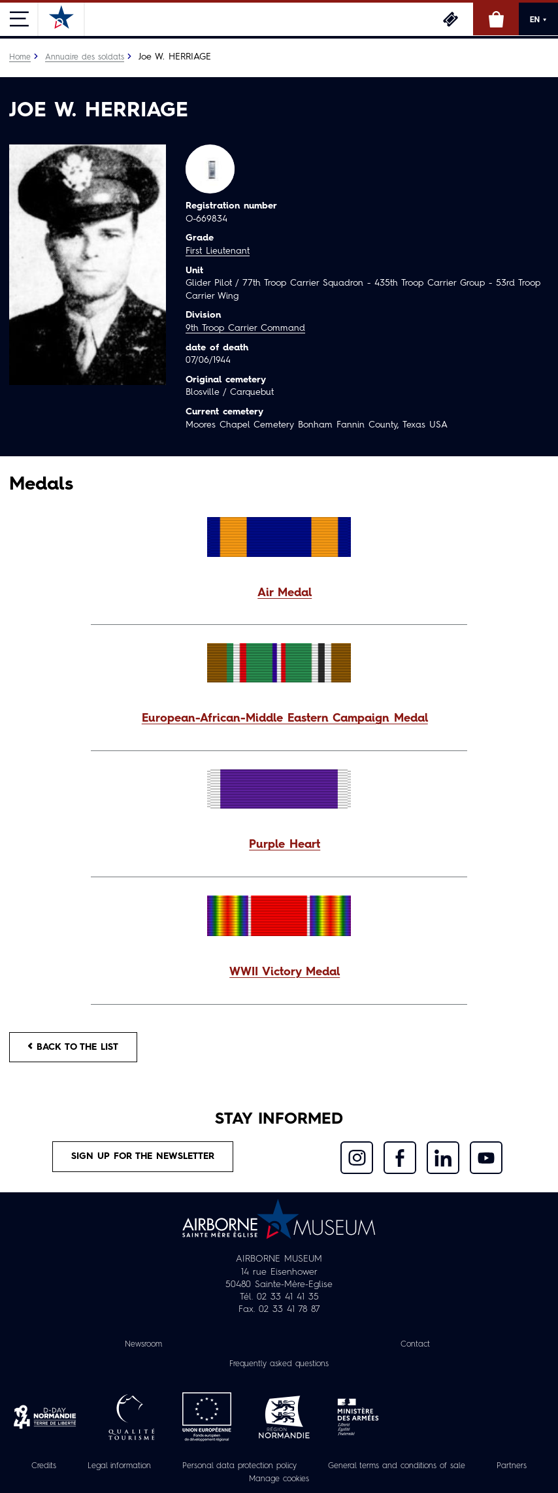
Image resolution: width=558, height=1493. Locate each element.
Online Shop (496, 19)
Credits (43, 1466)
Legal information (119, 1466)
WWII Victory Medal (284, 972)
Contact (415, 1345)
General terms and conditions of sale (396, 1466)
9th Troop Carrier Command (245, 328)
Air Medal (284, 593)
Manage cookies (279, 1479)
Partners (512, 1466)
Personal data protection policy (239, 1466)
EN (539, 19)
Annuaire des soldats (84, 57)
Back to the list (73, 1047)
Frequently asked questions (279, 1364)
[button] (279, 594)
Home (20, 57)
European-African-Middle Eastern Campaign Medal (285, 718)
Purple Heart (284, 844)
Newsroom (143, 1345)
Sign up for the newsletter (142, 1156)
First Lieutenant (218, 251)
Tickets (450, 19)
